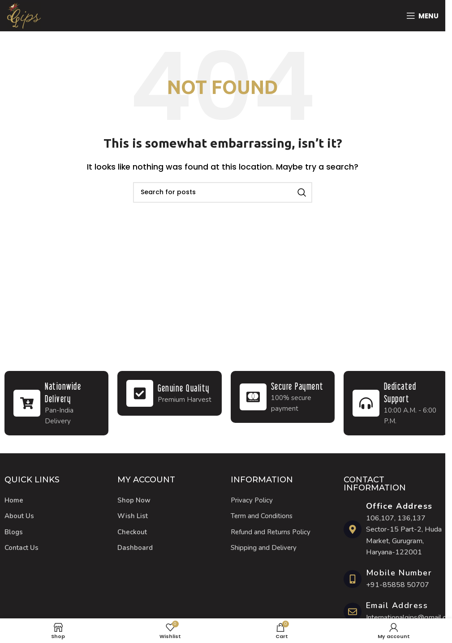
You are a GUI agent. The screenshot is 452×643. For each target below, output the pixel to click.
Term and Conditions (262, 515)
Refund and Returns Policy (270, 532)
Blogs (13, 532)
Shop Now (134, 500)
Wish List (132, 515)
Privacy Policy (252, 500)
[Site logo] (24, 15)
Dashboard (135, 547)
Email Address (397, 605)
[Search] (222, 192)
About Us (19, 515)
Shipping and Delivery (264, 547)
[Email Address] (353, 612)
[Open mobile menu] (422, 16)
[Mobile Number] (353, 579)
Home (13, 500)
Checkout (132, 532)
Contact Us (21, 547)
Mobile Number (399, 572)
